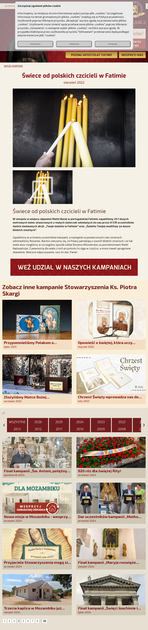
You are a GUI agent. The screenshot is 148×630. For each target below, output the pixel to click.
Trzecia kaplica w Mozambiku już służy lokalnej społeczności (32, 610)
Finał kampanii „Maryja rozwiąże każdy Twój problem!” (107, 564)
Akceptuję (112, 44)
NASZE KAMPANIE (13, 66)
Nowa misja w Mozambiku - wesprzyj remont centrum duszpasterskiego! (36, 518)
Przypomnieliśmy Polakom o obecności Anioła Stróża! (29, 344)
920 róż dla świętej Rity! (99, 471)
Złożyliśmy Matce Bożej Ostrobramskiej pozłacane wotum (34, 399)
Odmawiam (35, 44)
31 (44, 621)
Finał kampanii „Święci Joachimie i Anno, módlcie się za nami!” (108, 610)
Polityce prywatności (111, 16)
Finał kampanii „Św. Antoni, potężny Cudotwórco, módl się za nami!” (35, 473)
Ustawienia (74, 44)
